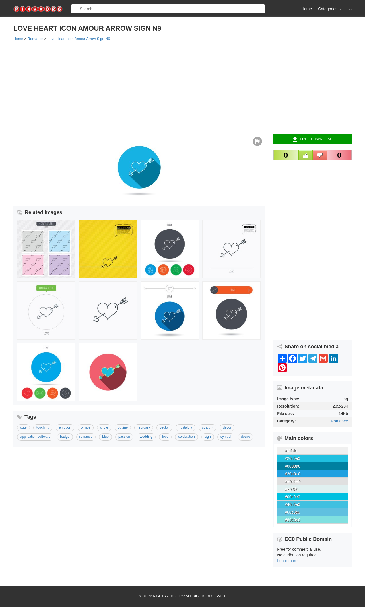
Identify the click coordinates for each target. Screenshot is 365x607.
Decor (227, 427)
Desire (245, 437)
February (143, 427)
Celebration (186, 437)
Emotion (65, 427)
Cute (23, 427)
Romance (339, 421)
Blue (105, 437)
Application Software (35, 437)
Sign (208, 437)
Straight (207, 427)
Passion (124, 437)
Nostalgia (185, 427)
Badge (64, 437)
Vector (164, 427)
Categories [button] (329, 9)
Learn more (287, 560)
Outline (123, 427)
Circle (104, 427)
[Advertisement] (182, 87)
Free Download (312, 139)
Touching (42, 427)
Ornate (85, 427)
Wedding (146, 437)
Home (306, 9)
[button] (349, 9)
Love (165, 437)
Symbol (225, 437)
